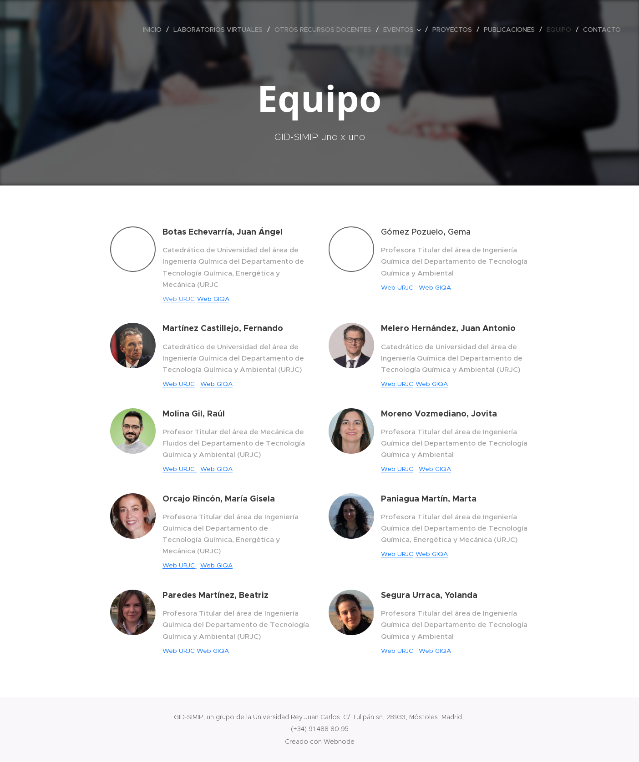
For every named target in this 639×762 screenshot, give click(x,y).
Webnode (339, 741)
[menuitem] (155, 29)
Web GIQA (213, 299)
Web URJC (178, 299)
